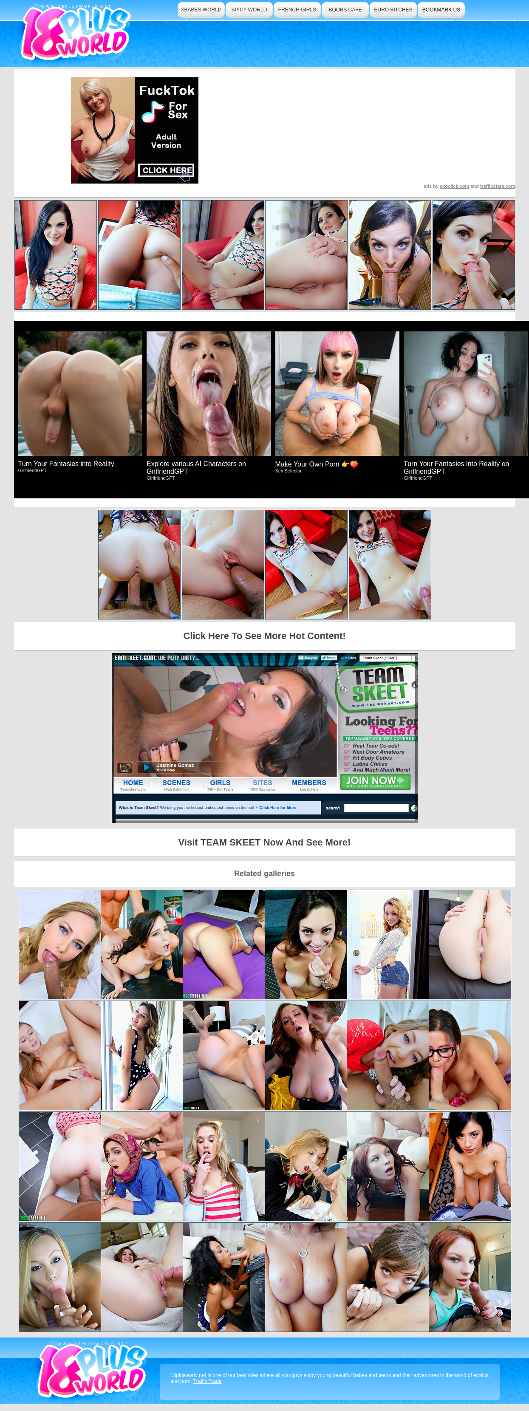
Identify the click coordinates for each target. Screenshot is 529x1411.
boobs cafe (345, 10)
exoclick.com (454, 186)
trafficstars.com (497, 186)
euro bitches (393, 10)
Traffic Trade (207, 1381)
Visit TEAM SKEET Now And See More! (264, 842)
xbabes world (201, 10)
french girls (297, 10)
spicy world (249, 10)
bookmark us (441, 10)
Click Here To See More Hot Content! (264, 636)
